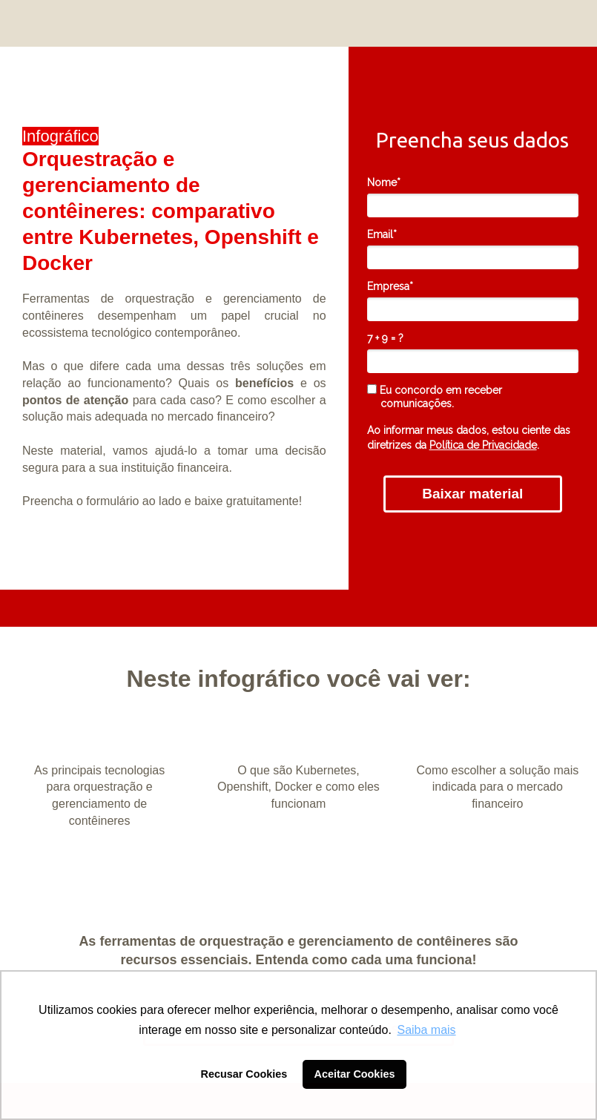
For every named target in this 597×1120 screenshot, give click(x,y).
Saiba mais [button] (426, 1030)
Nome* (383, 182)
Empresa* (390, 286)
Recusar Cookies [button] (244, 1074)
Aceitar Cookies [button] (354, 1074)
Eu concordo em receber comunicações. (434, 396)
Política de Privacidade (483, 445)
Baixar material (472, 493)
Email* (382, 234)
